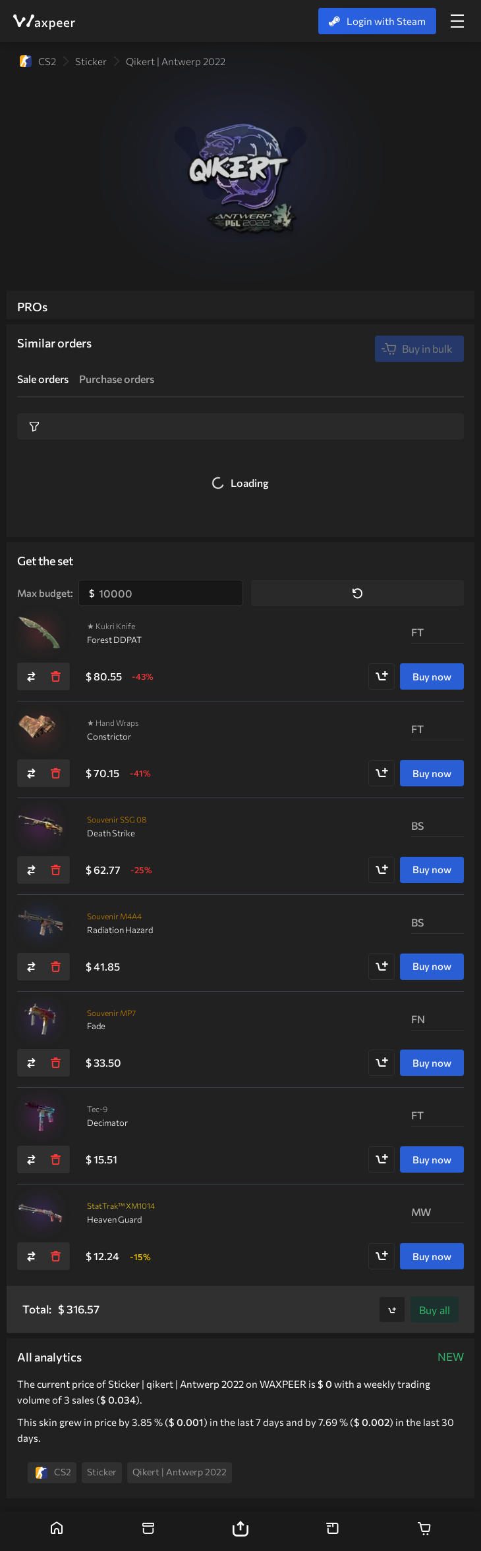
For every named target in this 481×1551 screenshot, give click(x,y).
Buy (434, 1310)
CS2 (38, 61)
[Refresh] (31, 676)
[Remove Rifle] (55, 967)
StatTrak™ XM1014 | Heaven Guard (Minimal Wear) (40, 1213)
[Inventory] (240, 1531)
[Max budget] (160, 593)
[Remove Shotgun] (55, 1256)
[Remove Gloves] (55, 773)
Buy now (431, 676)
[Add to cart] (381, 676)
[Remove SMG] (55, 1063)
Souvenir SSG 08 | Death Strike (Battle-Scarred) (40, 826)
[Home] (57, 1531)
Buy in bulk (417, 349)
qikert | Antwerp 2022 (175, 61)
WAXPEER (43, 22)
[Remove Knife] (55, 676)
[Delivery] (333, 1531)
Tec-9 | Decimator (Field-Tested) (40, 1116)
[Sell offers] (149, 1531)
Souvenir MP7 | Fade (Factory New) (40, 1020)
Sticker (91, 61)
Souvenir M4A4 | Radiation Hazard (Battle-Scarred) (40, 923)
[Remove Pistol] (55, 1159)
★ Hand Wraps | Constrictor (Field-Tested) (40, 730)
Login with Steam (377, 21)
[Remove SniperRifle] (55, 870)
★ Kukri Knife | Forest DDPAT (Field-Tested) (40, 633)
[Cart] (424, 1531)
